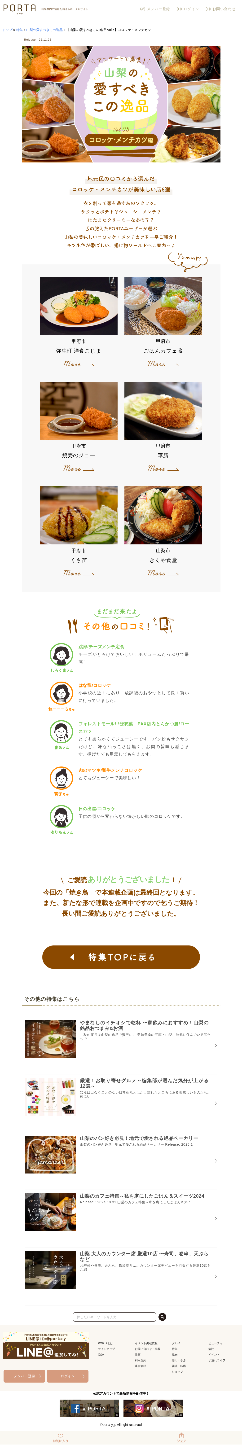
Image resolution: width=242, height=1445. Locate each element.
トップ (7, 30)
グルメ (176, 1343)
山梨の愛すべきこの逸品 (44, 30)
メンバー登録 (155, 9)
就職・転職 (179, 1366)
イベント (214, 1354)
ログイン (187, 9)
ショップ (177, 1371)
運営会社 (140, 1366)
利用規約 (140, 1360)
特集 (19, 30)
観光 (174, 1354)
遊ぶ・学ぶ (179, 1360)
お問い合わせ (220, 9)
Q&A (101, 1354)
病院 (211, 1349)
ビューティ (215, 1343)
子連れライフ (216, 1360)
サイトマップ (106, 1349)
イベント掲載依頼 (146, 1343)
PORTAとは (105, 1343)
